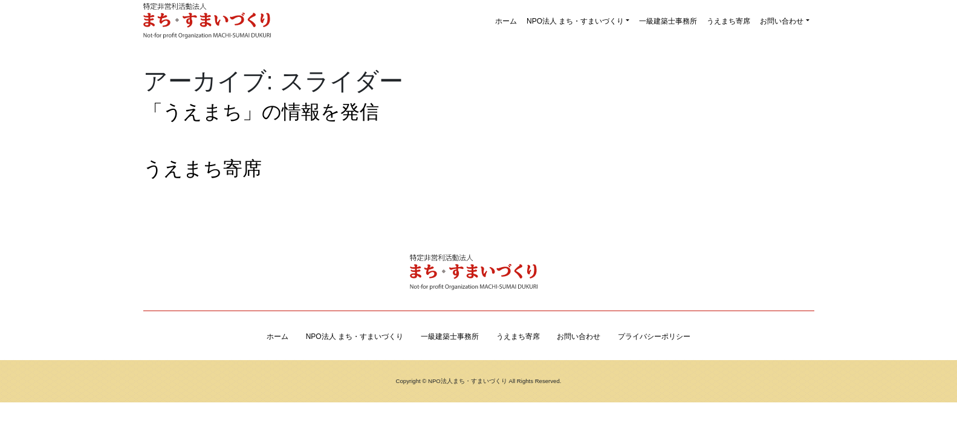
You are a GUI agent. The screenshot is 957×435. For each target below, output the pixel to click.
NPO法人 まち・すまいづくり (575, 21)
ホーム (506, 21)
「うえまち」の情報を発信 (261, 112)
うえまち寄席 (728, 21)
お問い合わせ (781, 21)
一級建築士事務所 (668, 21)
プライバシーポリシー (654, 336)
